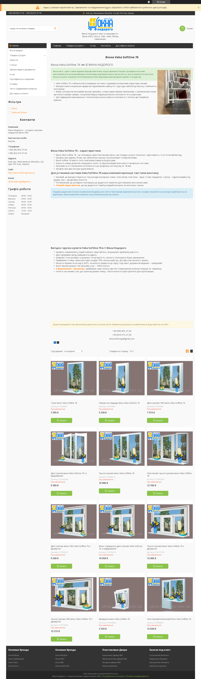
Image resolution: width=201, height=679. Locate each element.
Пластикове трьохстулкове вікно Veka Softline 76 (169, 474)
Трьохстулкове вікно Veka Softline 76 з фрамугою (165, 547)
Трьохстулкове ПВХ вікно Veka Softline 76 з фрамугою (71, 620)
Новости (14, 60)
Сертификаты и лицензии (22, 79)
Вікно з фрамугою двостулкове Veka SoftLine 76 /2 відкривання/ (120, 547)
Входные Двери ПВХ (111, 662)
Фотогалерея (16, 50)
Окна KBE (59, 662)
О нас (12, 74)
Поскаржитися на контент (113, 676)
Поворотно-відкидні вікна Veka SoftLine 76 (119, 403)
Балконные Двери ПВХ (112, 655)
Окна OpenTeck (62, 666)
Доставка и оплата (19, 93)
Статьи (13, 64)
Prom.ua (114, 673)
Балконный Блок (109, 666)
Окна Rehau (13, 655)
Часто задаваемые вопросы (23, 88)
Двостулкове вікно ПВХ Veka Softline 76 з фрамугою (70, 547)
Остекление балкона (159, 655)
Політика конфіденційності (137, 676)
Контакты (106, 46)
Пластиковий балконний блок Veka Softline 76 (169, 619)
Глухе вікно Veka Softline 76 (64, 403)
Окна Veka (13, 662)
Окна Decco (13, 666)
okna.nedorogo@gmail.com (20, 181)
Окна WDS (59, 659)
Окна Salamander (16, 659)
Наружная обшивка (158, 659)
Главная (57, 46)
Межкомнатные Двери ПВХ (114, 659)
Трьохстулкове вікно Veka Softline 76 (116, 473)
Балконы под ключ (158, 666)
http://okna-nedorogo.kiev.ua (21, 173)
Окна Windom (61, 655)
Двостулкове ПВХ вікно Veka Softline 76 (166, 403)
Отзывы (13, 84)
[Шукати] (55, 28)
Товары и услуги (17, 55)
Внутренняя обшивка (159, 662)
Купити (63, 420)
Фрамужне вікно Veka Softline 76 (114, 619)
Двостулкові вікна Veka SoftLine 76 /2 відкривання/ (69, 474)
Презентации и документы (22, 69)
